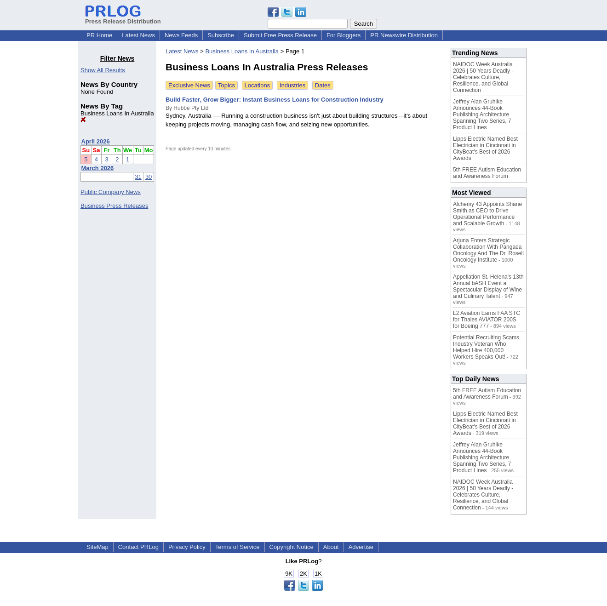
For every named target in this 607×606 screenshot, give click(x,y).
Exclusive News (189, 85)
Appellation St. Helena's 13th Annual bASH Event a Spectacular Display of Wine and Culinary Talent (488, 286)
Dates (323, 85)
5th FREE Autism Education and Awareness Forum (487, 172)
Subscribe (220, 35)
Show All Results (102, 70)
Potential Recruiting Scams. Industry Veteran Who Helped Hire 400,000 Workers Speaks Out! (487, 347)
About (331, 546)
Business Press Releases (114, 205)
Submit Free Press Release (280, 35)
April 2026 (95, 141)
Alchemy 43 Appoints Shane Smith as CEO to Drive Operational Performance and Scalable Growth (487, 214)
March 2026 (97, 168)
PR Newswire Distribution (404, 35)
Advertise (361, 546)
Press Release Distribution (123, 18)
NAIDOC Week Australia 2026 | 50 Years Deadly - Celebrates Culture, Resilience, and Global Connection (483, 77)
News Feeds (181, 35)
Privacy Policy (187, 546)
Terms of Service (237, 546)
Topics (226, 85)
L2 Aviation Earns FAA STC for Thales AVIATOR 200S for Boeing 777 (486, 319)
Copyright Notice (291, 546)
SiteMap (97, 546)
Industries (292, 85)
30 (148, 176)
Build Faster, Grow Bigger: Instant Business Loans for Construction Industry (275, 99)
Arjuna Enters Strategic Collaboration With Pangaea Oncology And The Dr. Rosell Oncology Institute (488, 250)
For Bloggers (343, 35)
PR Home (99, 35)
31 (138, 176)
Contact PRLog (138, 546)
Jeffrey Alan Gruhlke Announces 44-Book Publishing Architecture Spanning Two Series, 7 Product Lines (482, 114)
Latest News (138, 35)
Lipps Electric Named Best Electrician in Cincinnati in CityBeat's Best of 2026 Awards (485, 148)
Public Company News (110, 192)
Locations (257, 85)
